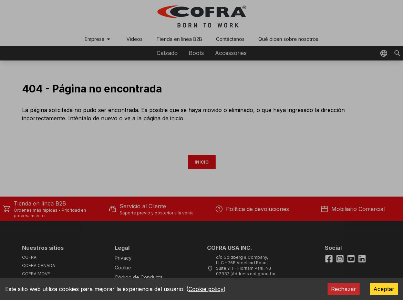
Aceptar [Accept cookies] (383, 289)
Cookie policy (206, 289)
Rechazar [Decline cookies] (343, 289)
